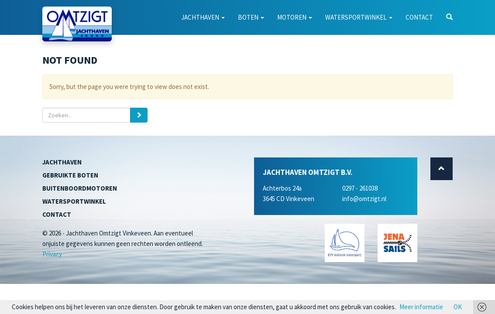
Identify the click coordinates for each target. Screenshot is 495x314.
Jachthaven (203, 17)
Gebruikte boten (70, 175)
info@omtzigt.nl (364, 199)
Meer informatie (421, 307)
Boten (251, 17)
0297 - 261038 (360, 188)
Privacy (52, 254)
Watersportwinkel (358, 17)
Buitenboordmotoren (79, 188)
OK (458, 307)
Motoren (294, 17)
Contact (419, 17)
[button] (449, 17)
